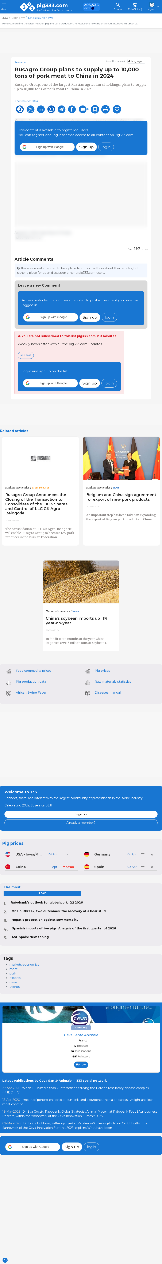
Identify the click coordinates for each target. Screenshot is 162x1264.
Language (135, 61)
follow (81, 1064)
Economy (20, 62)
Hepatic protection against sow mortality (45, 920)
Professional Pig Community (54, 10)
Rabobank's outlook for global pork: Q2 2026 (47, 902)
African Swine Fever (31, 692)
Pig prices (102, 671)
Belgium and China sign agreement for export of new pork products (121, 497)
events (14, 987)
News (116, 487)
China (21, 867)
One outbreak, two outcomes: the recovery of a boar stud (59, 911)
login (106, 147)
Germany (102, 854)
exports (14, 978)
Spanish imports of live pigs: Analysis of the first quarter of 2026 (64, 928)
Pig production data (31, 681)
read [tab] (42, 893)
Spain (99, 867)
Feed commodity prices (33, 671)
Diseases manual (108, 692)
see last (25, 355)
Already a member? (81, 823)
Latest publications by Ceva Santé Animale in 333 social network (54, 1080)
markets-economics (24, 964)
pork (12, 973)
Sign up (86, 147)
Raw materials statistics (113, 681)
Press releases (40, 487)
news (13, 982)
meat (13, 969)
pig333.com (52, 5)
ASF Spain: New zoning (30, 937)
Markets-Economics (17, 487)
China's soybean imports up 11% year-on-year (76, 620)
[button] (47, 147)
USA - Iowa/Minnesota (30, 854)
